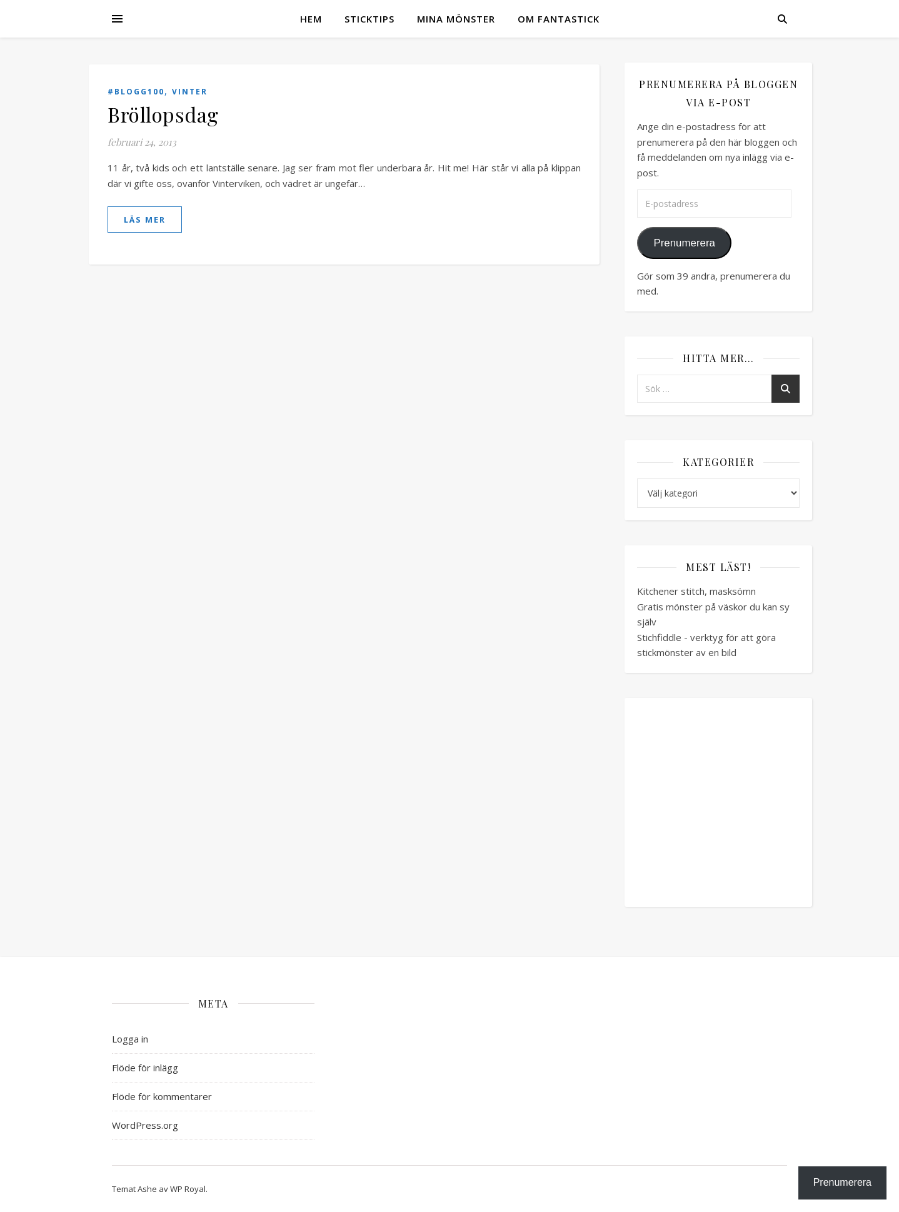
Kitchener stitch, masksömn (696, 591)
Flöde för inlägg (145, 1067)
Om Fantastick (559, 19)
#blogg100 (136, 91)
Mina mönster (456, 19)
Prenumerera (684, 243)
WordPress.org (145, 1125)
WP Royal (188, 1188)
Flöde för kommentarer (162, 1096)
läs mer (145, 219)
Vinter (190, 91)
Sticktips (369, 19)
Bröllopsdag (163, 114)
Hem (311, 19)
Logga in (130, 1039)
